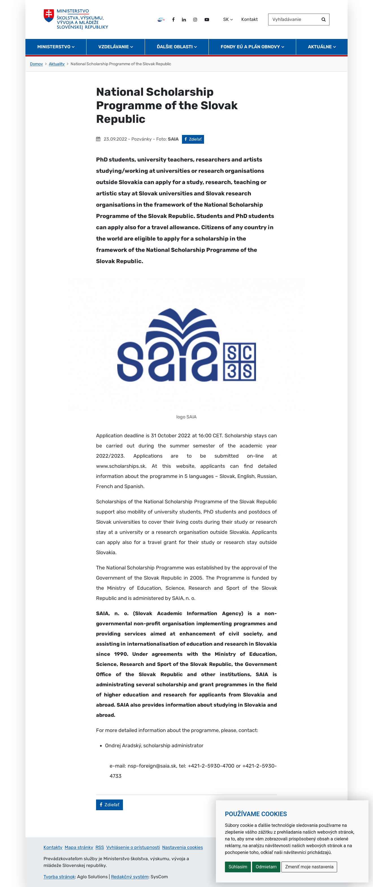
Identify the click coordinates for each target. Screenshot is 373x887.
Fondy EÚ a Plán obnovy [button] (250, 46)
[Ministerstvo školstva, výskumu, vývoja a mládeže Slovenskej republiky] (76, 19)
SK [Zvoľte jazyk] (226, 19)
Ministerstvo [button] (53, 46)
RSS (100, 847)
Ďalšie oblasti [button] (175, 46)
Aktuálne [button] (320, 46)
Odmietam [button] (266, 866)
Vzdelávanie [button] (113, 46)
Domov (36, 64)
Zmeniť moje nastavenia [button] (309, 866)
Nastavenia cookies (182, 847)
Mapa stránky (79, 847)
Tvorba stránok (59, 876)
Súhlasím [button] (238, 866)
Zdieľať (194, 139)
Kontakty (53, 847)
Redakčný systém (129, 876)
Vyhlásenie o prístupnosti (133, 847)
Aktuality (57, 64)
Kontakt (249, 19)
